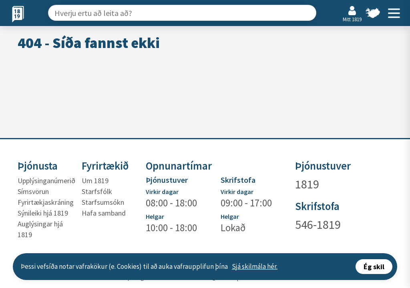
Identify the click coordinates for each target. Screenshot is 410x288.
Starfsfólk (97, 191)
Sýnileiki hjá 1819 (43, 213)
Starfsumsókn (103, 202)
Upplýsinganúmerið (46, 180)
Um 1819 (95, 180)
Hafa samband (104, 213)
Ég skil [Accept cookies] (374, 266)
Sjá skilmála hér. (254, 266)
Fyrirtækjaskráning (46, 202)
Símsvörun (33, 191)
